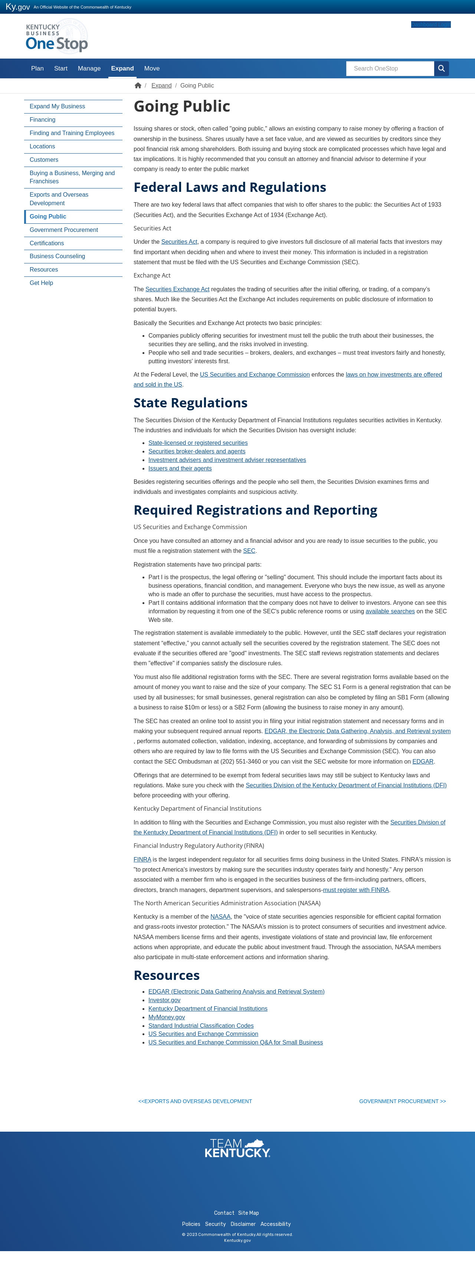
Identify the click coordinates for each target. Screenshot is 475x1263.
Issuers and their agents (180, 468)
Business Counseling (57, 256)
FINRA (142, 859)
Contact (224, 1225)
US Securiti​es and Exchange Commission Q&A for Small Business (235, 1042)
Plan (37, 68)
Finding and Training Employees (72, 133)
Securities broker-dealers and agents (196, 451)
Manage (89, 68)
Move (152, 68)
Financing (42, 120)
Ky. (18, 6)
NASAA (220, 916)
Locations (42, 146)
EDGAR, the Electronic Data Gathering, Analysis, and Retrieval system (358, 731)
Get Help (41, 283)
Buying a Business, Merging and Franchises (72, 177)
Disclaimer (243, 1236)
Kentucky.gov (237, 1252)
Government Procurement (64, 230)
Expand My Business (57, 106)
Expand (122, 68)
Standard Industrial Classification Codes (201, 1026)
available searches (390, 611)
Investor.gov (164, 1000)
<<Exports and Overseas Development (199, 1103)
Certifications (47, 243)
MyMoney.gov (166, 1017)
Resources (44, 269)
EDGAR (423, 761)
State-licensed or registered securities (198, 443)
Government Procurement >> (399, 1103)
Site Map (248, 1225)
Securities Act (179, 242)
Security (215, 1236)
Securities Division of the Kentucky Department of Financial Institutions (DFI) (346, 785)
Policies (191, 1236)
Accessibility (276, 1236)
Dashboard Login (416, 38)
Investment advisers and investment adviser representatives (227, 460)
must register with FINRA (356, 890)
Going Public (48, 216)
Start (61, 68)
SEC (249, 551)
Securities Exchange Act (177, 289)
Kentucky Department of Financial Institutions (208, 1009)
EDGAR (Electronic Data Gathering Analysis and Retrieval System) (236, 991)
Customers (44, 160)
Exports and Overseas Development (59, 198)
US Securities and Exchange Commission (255, 374)
